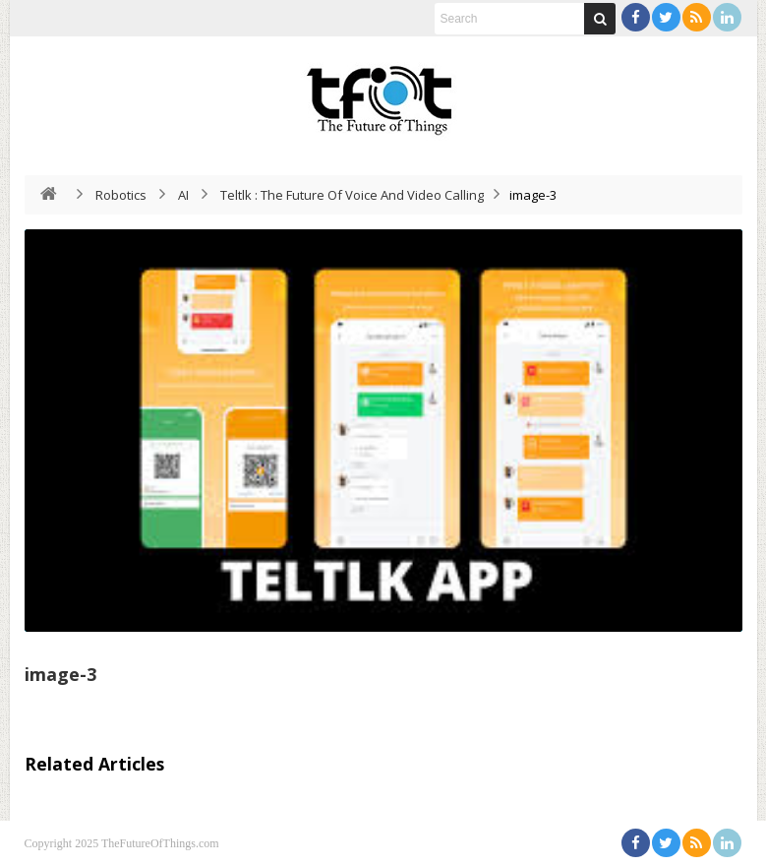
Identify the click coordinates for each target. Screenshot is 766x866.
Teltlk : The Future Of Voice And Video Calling (352, 195)
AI (183, 195)
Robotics (121, 195)
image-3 (60, 674)
